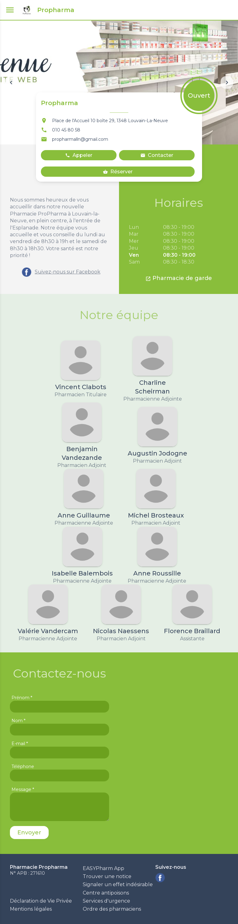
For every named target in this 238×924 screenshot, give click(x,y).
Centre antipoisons (106, 893)
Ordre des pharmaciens (112, 909)
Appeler (78, 155)
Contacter (156, 155)
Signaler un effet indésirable (118, 884)
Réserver (118, 172)
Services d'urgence (106, 901)
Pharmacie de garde (178, 278)
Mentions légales (31, 909)
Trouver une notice (107, 876)
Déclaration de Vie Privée (41, 901)
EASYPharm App (103, 868)
